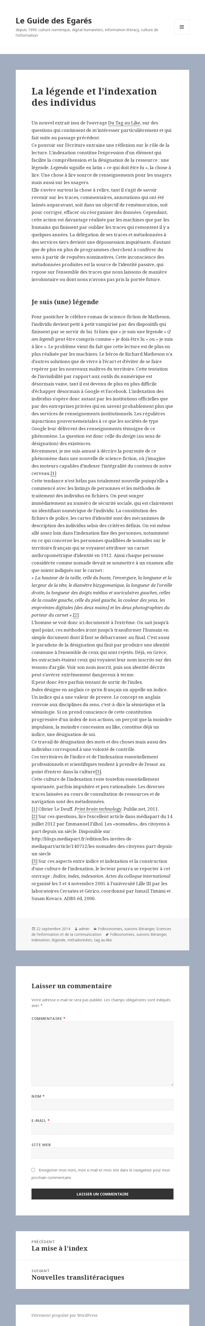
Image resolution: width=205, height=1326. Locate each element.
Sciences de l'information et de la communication (101, 931)
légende (58, 939)
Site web (41, 1144)
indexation (40, 939)
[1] (53, 473)
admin (84, 928)
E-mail (40, 1120)
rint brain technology (99, 809)
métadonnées (80, 939)
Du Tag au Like (124, 123)
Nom (38, 1096)
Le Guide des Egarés (54, 20)
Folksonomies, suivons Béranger (126, 928)
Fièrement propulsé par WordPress (64, 1315)
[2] (76, 615)
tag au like (103, 939)
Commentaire (48, 1018)
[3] (98, 771)
